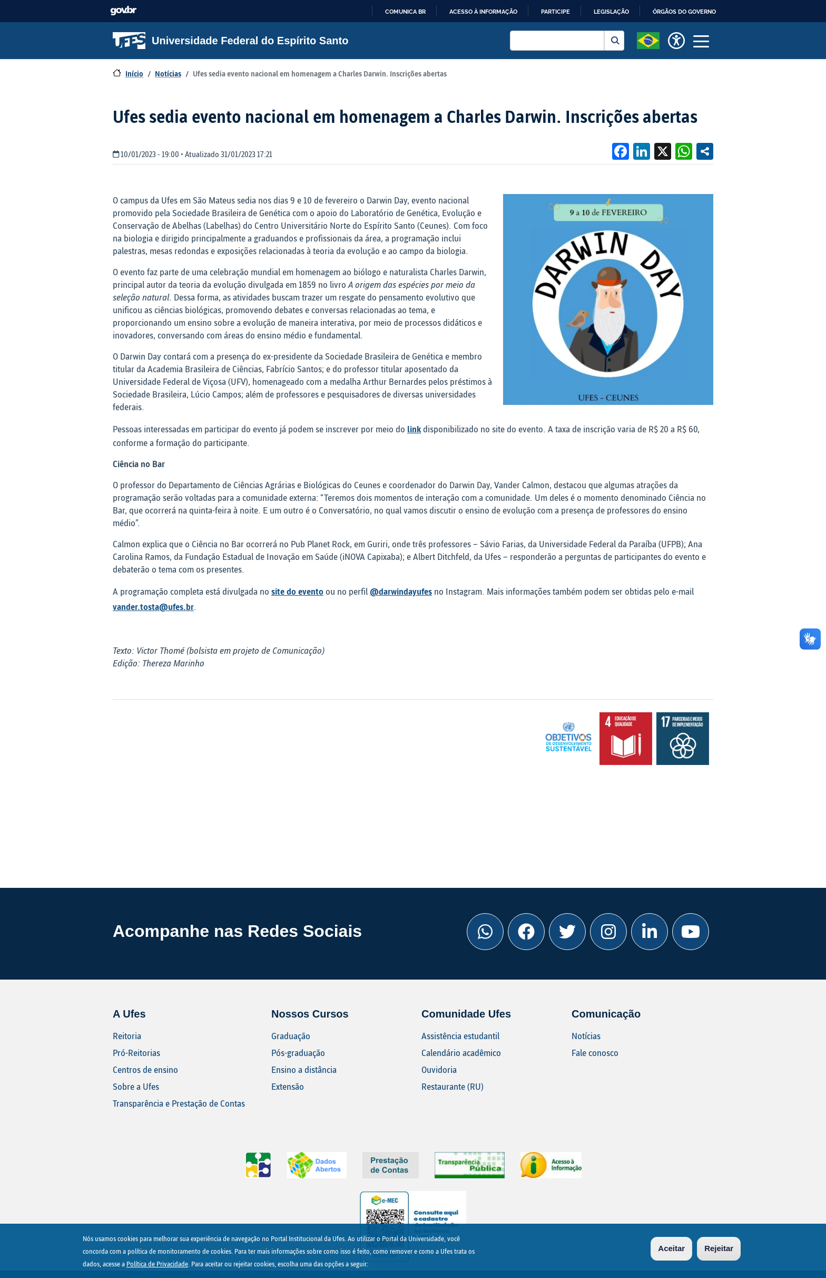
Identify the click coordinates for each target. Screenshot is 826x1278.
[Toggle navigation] (701, 40)
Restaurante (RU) (452, 1086)
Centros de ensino (145, 1069)
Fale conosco (595, 1052)
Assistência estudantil (460, 1035)
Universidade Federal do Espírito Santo (230, 40)
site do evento (297, 591)
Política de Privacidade (157, 1264)
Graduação (290, 1035)
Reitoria (127, 1035)
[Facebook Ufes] (526, 931)
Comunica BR (405, 11)
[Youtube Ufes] (690, 931)
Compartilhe (704, 151)
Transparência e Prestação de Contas (179, 1103)
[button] (648, 39)
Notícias (168, 74)
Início (134, 74)
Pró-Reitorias (136, 1052)
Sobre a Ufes (136, 1086)
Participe (555, 11)
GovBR (123, 11)
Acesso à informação (483, 11)
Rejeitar (718, 1248)
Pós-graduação (298, 1052)
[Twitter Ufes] (567, 931)
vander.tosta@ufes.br (153, 606)
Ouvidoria (439, 1069)
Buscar (614, 41)
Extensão (287, 1086)
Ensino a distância (304, 1069)
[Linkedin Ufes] (649, 931)
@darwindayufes (401, 591)
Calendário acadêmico (461, 1052)
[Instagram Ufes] (608, 931)
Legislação (611, 11)
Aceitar (671, 1248)
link (414, 428)
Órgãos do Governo (684, 11)
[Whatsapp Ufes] (485, 931)
